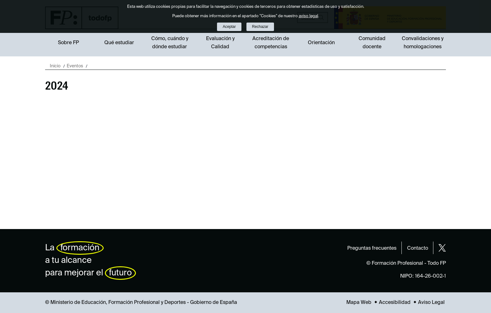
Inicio (55, 66)
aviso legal (308, 16)
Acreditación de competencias (270, 43)
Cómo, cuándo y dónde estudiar (169, 43)
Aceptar (229, 26)
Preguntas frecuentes (371, 248)
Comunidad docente (372, 43)
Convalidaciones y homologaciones (422, 43)
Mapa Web (358, 302)
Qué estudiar (119, 42)
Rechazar (260, 26)
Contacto (417, 248)
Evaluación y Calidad (220, 43)
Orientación (321, 42)
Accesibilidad (395, 302)
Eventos (75, 66)
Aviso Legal (431, 302)
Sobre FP (68, 42)
